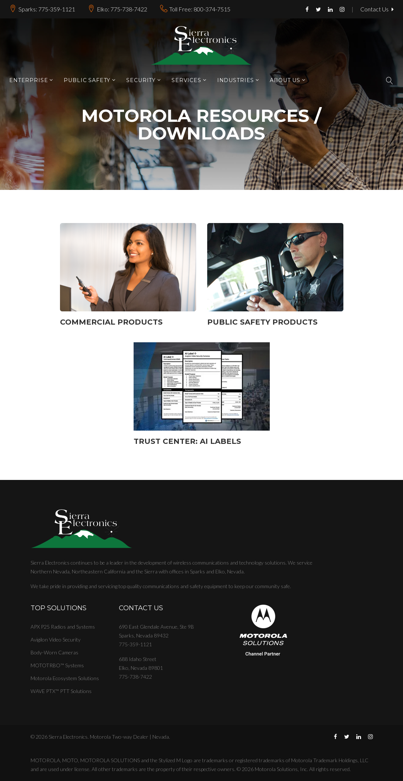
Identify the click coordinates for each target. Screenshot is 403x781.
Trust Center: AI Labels (187, 441)
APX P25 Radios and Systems (63, 626)
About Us (285, 80)
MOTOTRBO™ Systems (57, 665)
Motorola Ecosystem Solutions (65, 678)
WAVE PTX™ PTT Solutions (61, 691)
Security (141, 80)
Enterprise (28, 80)
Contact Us (377, 9)
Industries (235, 80)
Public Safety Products (262, 322)
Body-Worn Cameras (54, 652)
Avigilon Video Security (56, 639)
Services (186, 80)
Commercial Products (111, 322)
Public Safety (87, 80)
